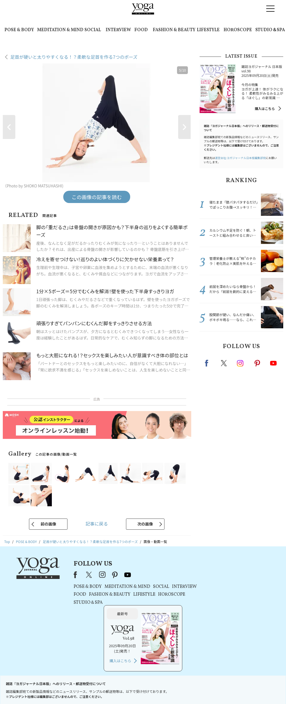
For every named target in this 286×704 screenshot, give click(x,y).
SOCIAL (92, 30)
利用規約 (123, 689)
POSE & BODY (19, 30)
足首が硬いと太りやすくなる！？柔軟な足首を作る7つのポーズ (73, 56)
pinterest (257, 363)
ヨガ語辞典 (224, 689)
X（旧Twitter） (89, 574)
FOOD (141, 30)
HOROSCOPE (238, 30)
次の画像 (145, 524)
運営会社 (179, 689)
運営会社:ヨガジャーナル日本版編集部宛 (240, 158)
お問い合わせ (61, 689)
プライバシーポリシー (151, 689)
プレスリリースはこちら (94, 689)
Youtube (273, 363)
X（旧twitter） (224, 363)
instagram (240, 362)
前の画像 (48, 524)
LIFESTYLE (208, 30)
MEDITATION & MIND (60, 30)
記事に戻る (97, 523)
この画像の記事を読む (97, 197)
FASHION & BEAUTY (174, 30)
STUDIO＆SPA (270, 30)
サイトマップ (201, 689)
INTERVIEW (118, 30)
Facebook (208, 363)
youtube (127, 574)
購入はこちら (265, 108)
